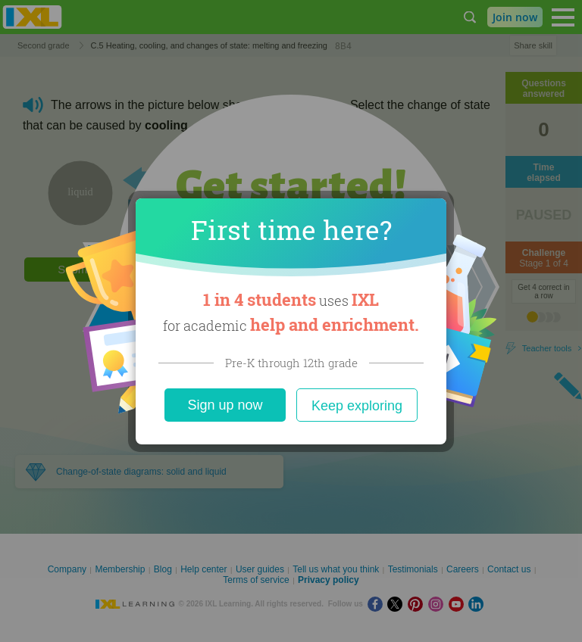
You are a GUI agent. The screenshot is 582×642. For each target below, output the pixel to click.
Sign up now (224, 405)
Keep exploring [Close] (356, 405)
